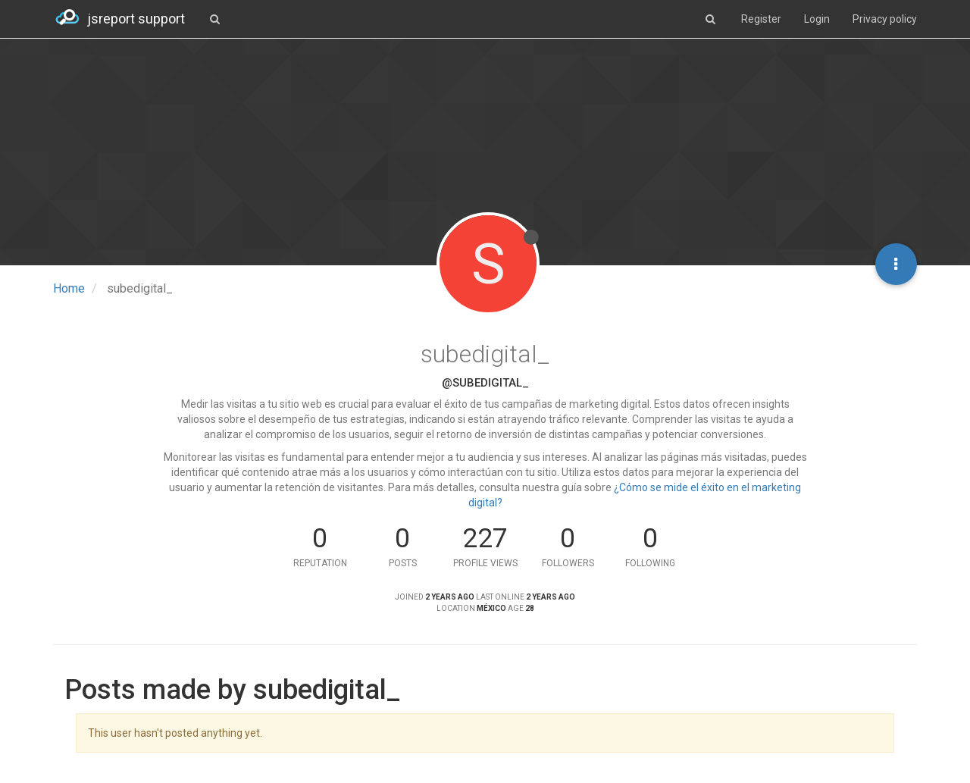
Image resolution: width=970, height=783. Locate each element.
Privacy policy (885, 19)
